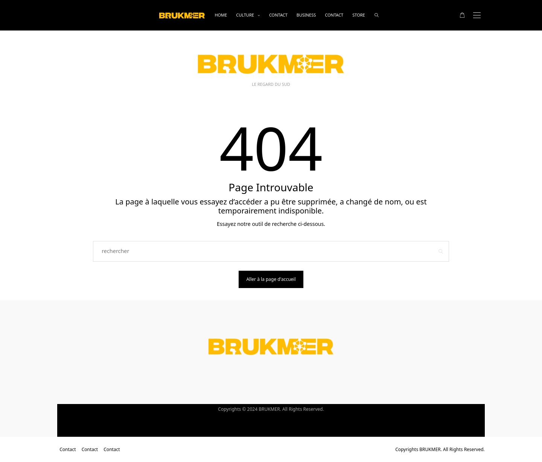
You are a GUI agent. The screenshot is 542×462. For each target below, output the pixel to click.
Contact (278, 15)
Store (358, 15)
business (306, 15)
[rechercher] (377, 15)
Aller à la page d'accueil (270, 279)
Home (221, 15)
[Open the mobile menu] (477, 15)
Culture (245, 15)
